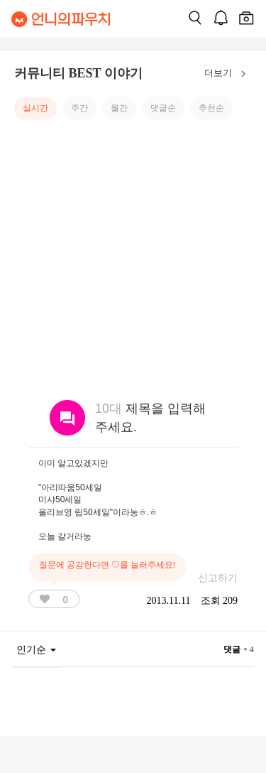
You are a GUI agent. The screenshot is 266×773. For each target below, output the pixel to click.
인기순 (36, 649)
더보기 (228, 73)
